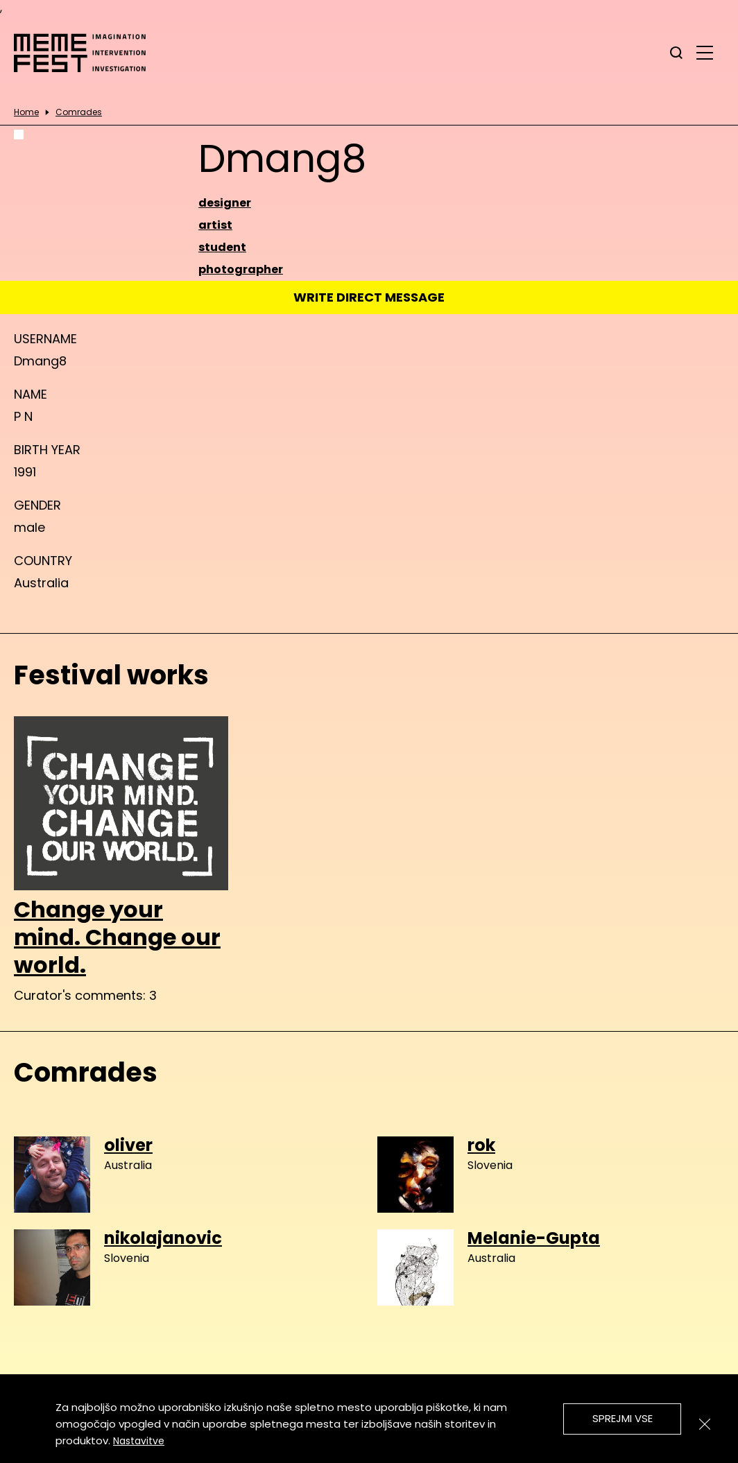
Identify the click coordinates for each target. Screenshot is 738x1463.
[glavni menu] (704, 52)
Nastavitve (138, 1441)
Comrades (78, 112)
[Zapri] (705, 1424)
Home (26, 112)
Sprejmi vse (622, 1418)
